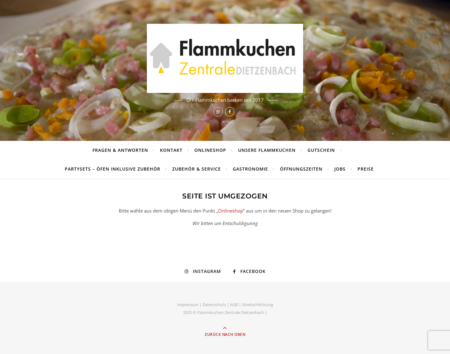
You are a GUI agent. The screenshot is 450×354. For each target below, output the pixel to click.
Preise (366, 169)
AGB (234, 304)
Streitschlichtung (257, 304)
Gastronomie (250, 169)
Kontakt (171, 150)
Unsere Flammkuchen (267, 150)
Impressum (187, 304)
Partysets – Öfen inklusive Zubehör (112, 169)
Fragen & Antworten (120, 150)
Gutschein (321, 150)
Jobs (340, 169)
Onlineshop (210, 150)
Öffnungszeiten (301, 169)
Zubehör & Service (196, 169)
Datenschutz (214, 304)
